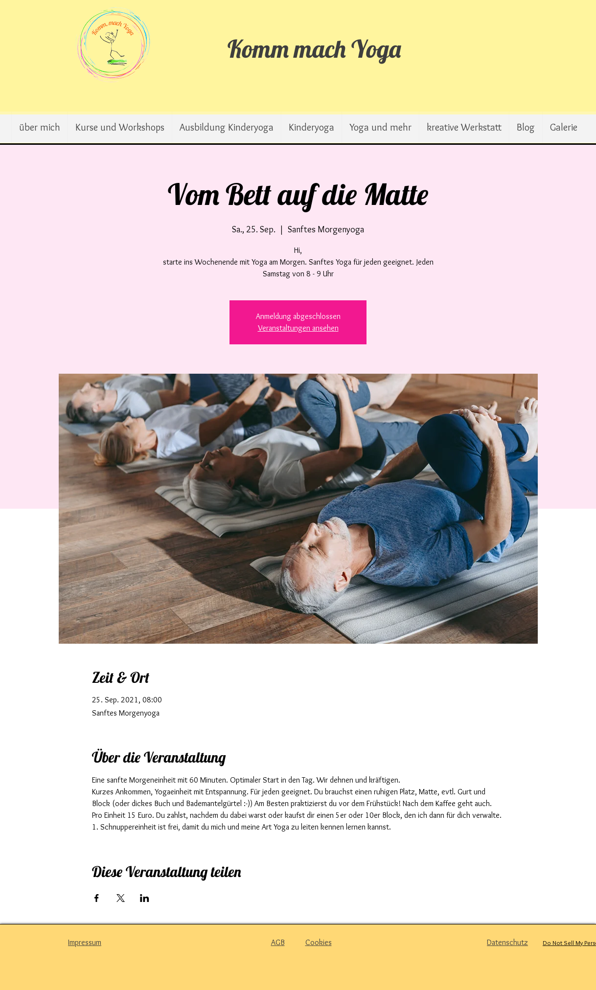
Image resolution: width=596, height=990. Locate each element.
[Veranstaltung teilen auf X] (120, 898)
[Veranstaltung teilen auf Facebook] (96, 898)
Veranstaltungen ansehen (298, 328)
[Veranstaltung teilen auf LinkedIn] (144, 898)
